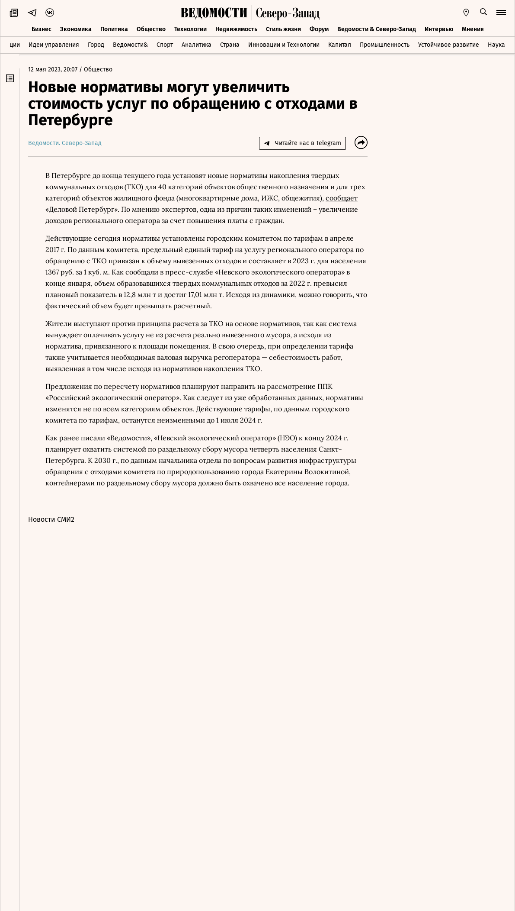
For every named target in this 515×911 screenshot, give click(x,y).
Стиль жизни (283, 29)
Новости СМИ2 (51, 519)
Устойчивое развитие (448, 44)
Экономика (76, 29)
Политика (114, 29)
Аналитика (196, 44)
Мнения (473, 29)
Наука (496, 44)
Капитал (339, 44)
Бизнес (41, 29)
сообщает (342, 198)
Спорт (165, 44)
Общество (151, 29)
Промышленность (384, 44)
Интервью (439, 29)
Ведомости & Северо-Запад (376, 29)
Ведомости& (130, 44)
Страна (230, 44)
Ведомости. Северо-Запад (65, 143)
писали (93, 437)
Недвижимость (236, 29)
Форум (319, 29)
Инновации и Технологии (284, 44)
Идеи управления (54, 44)
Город (96, 44)
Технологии (190, 29)
